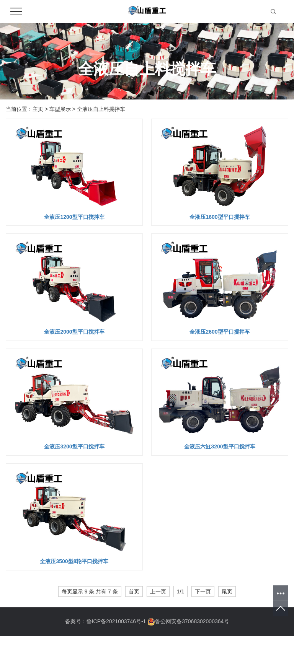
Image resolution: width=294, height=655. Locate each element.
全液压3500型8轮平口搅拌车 (74, 561)
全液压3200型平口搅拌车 (74, 446)
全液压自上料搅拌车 (101, 109)
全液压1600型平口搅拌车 (219, 217)
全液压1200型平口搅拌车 (74, 217)
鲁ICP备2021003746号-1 (116, 621)
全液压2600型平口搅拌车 (219, 332)
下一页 (203, 591)
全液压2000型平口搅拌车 (74, 332)
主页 (38, 109)
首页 (134, 591)
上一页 (158, 591)
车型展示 (60, 109)
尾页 (227, 591)
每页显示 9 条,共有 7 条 (90, 591)
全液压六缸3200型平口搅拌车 (219, 446)
